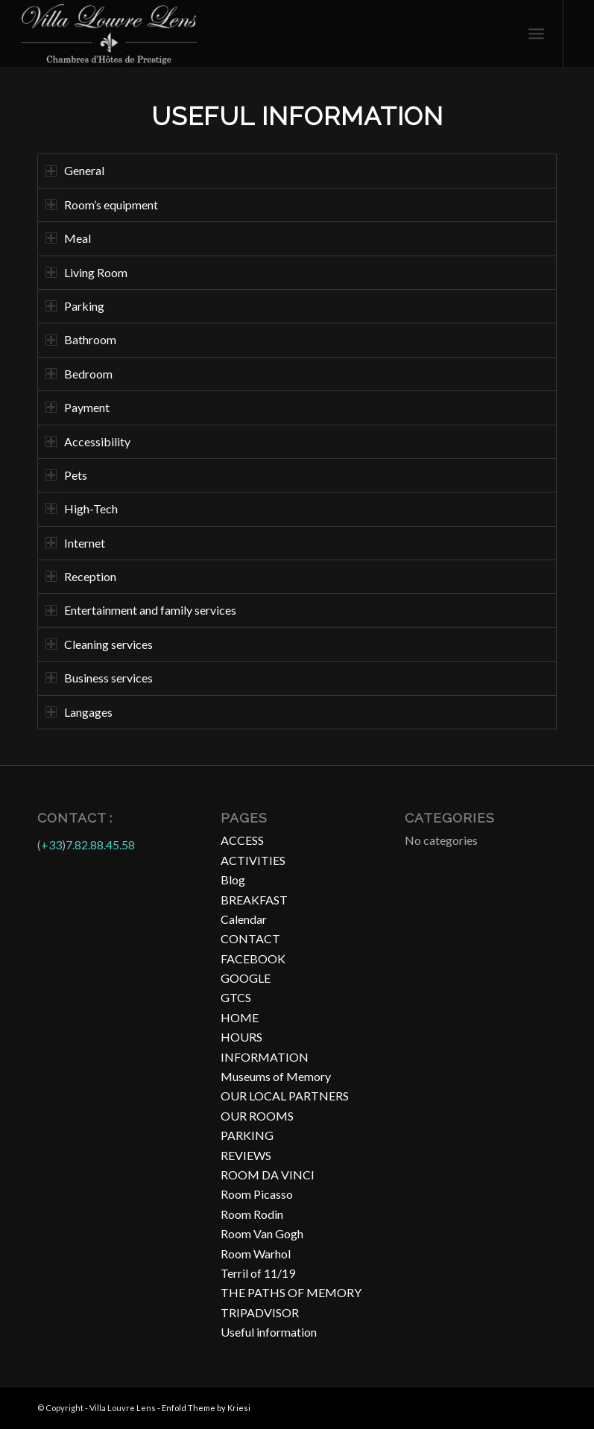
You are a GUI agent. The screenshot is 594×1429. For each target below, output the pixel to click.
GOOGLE (246, 978)
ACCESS (242, 840)
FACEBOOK (253, 958)
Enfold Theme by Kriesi (206, 1408)
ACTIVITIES (253, 860)
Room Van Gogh (262, 1233)
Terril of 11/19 (258, 1273)
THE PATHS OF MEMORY (291, 1292)
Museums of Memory (276, 1076)
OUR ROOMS (257, 1116)
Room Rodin (252, 1214)
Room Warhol (256, 1253)
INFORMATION (265, 1057)
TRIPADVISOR (260, 1312)
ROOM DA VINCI (268, 1174)
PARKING (247, 1135)
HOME (240, 1017)
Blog (233, 879)
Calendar (244, 919)
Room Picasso (257, 1194)
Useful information (269, 1332)
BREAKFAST (254, 900)
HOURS (241, 1037)
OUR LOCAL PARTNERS (285, 1096)
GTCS (236, 997)
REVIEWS (246, 1155)
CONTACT (250, 938)
